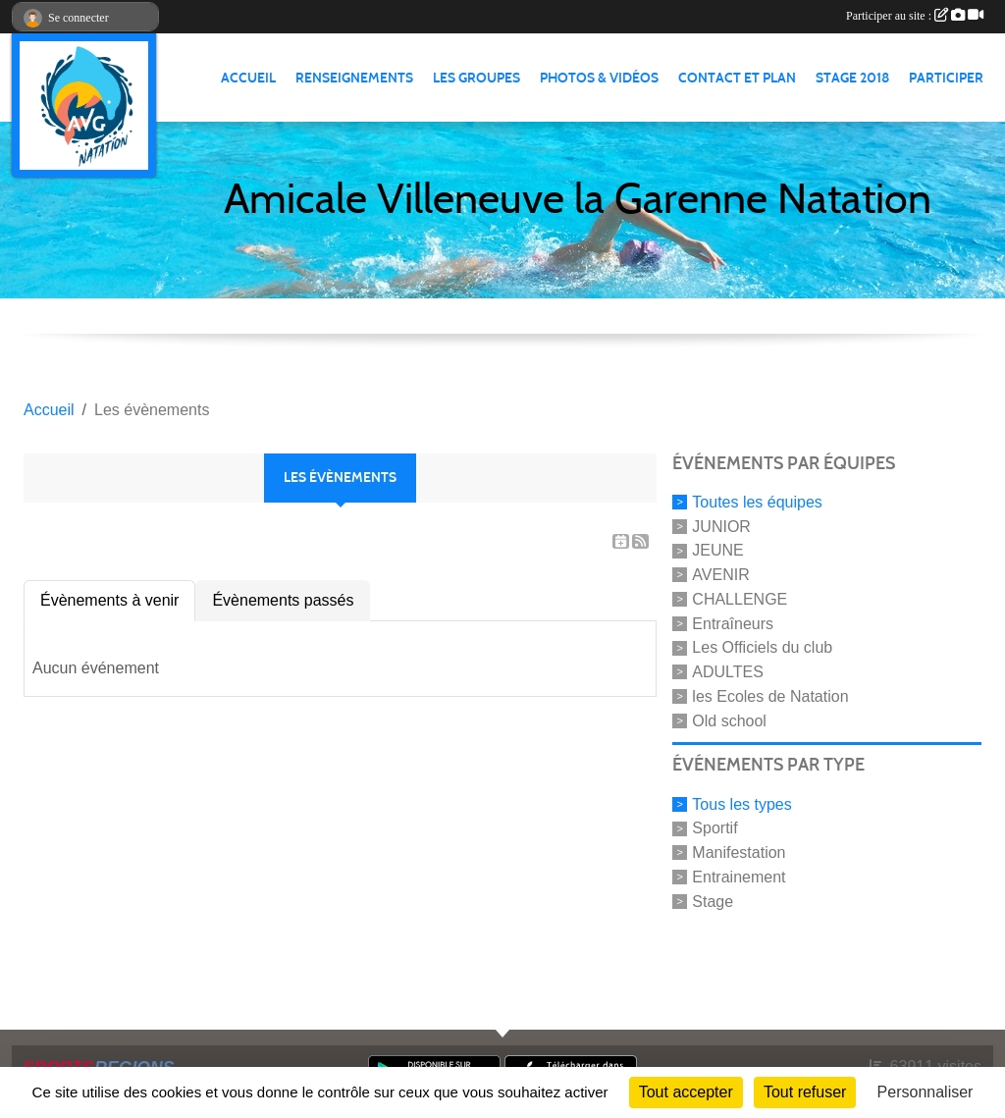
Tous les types (741, 803)
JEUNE (717, 550)
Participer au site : (914, 16)
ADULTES (728, 672)
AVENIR (720, 574)
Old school (729, 720)
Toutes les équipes (757, 502)
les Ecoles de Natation (770, 696)
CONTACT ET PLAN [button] (737, 78)
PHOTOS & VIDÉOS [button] (599, 78)
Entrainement (738, 877)
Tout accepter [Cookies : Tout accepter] (686, 1092)
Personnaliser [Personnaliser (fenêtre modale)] (925, 1092)
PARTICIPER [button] (946, 78)
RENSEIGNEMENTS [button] (354, 78)
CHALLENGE (739, 599)
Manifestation (738, 852)
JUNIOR (721, 525)
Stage (712, 900)
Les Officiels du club (762, 647)
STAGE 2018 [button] (852, 78)
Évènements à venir (109, 600)
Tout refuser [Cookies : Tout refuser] (805, 1092)
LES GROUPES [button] (476, 78)
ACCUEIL (248, 78)
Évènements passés (282, 600)
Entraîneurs (732, 622)
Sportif (714, 828)
